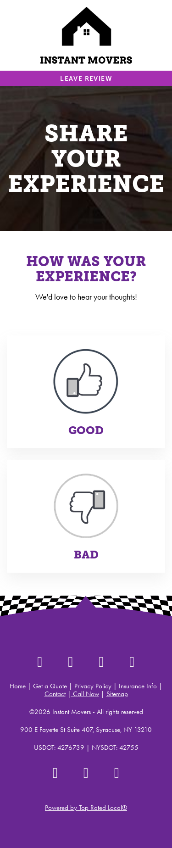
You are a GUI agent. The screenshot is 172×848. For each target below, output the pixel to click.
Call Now (85, 694)
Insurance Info (138, 686)
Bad (86, 554)
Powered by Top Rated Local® (86, 807)
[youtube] (117, 772)
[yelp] (40, 661)
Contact (55, 694)
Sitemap (117, 694)
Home (18, 686)
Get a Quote (50, 686)
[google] (132, 661)
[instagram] (71, 661)
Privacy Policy (92, 686)
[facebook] (101, 661)
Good (86, 430)
